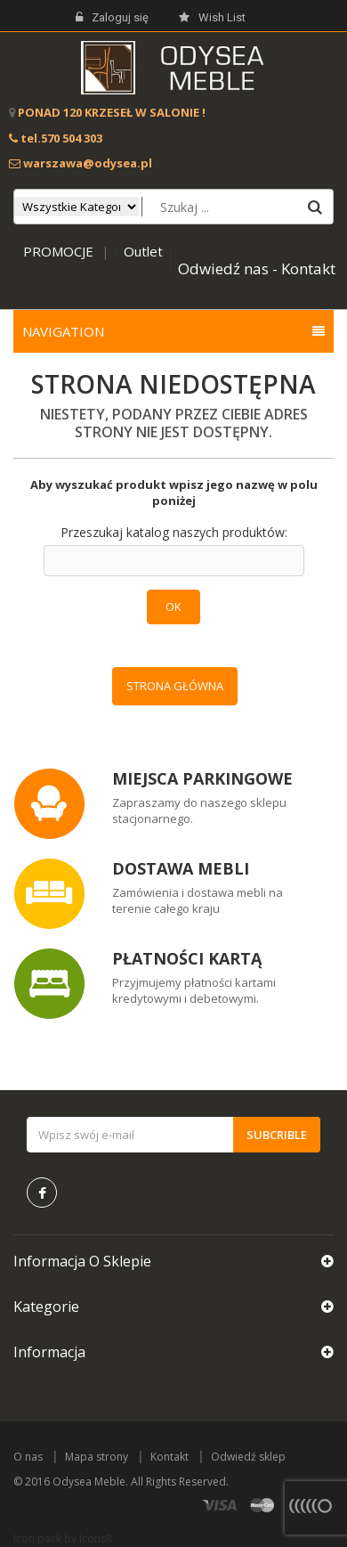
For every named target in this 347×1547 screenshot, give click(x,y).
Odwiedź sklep (248, 1456)
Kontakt (169, 1456)
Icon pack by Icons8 (62, 1538)
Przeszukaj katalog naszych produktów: (174, 533)
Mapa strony (96, 1456)
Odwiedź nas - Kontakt (256, 268)
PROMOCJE (58, 251)
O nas (28, 1456)
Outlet (143, 251)
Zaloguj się (112, 18)
